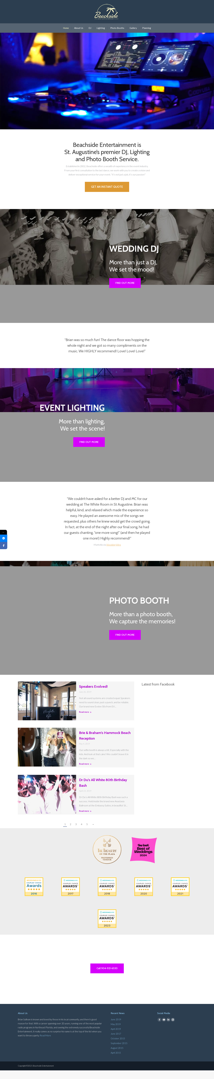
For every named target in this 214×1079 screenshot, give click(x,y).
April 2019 (116, 1037)
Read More (45, 1044)
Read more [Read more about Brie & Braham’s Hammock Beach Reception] (85, 772)
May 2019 (116, 1032)
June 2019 (116, 1028)
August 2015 (117, 1056)
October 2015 (118, 1047)
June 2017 (116, 1042)
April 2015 (116, 1061)
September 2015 (119, 1051)
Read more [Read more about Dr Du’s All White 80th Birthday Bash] (85, 819)
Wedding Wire (113, 552)
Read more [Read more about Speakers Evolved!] (85, 720)
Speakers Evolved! (93, 694)
